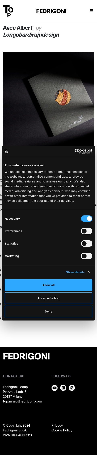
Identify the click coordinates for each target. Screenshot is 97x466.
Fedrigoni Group (15, 387)
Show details (75, 272)
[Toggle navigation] (91, 11)
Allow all (48, 285)
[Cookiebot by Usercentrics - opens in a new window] (74, 151)
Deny (48, 311)
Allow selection (48, 298)
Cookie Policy (62, 430)
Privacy (57, 426)
